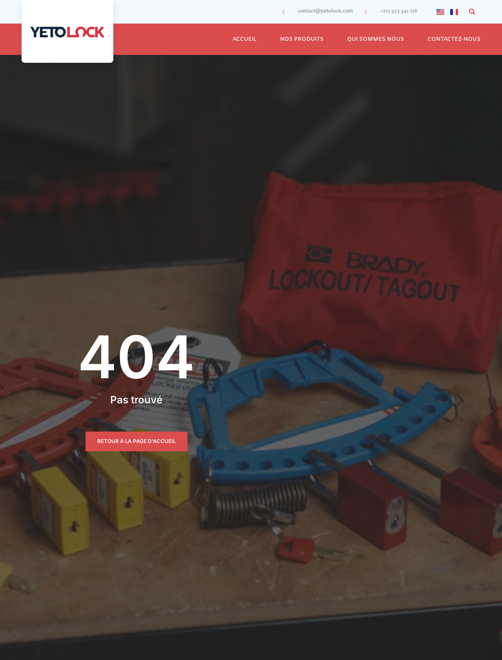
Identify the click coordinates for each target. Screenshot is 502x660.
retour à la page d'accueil (136, 441)
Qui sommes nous (375, 39)
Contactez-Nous (453, 39)
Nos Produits (302, 39)
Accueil (244, 39)
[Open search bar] (473, 12)
